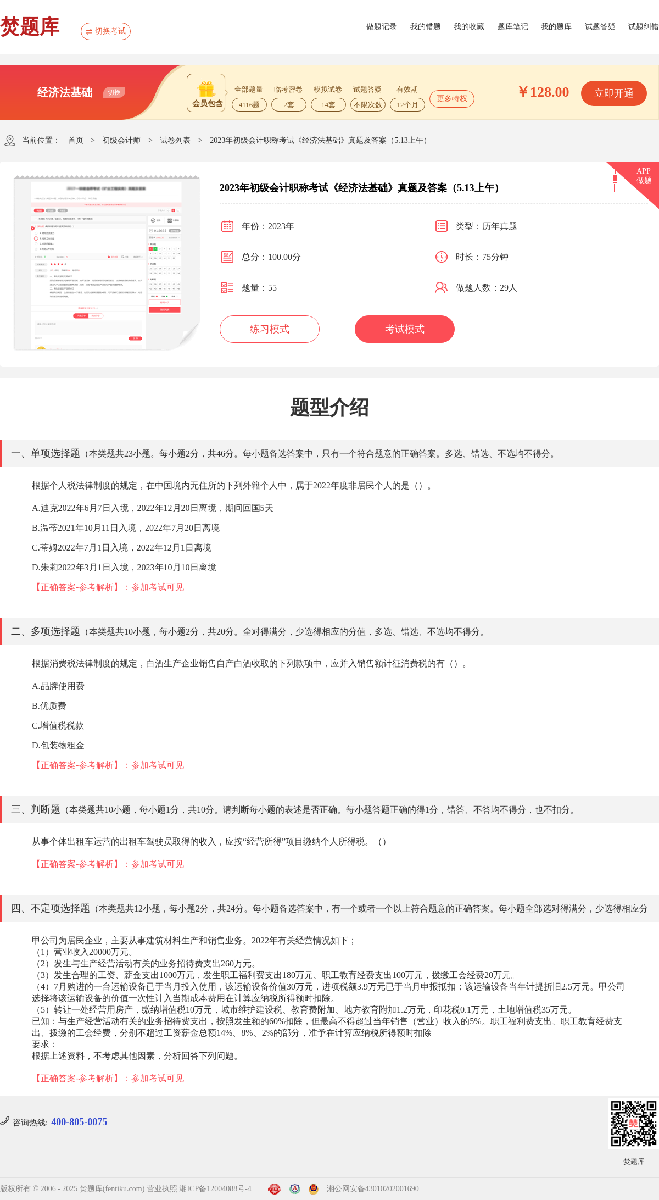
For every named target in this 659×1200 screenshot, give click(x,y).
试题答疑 (600, 27)
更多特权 (452, 99)
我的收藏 (469, 27)
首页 (75, 140)
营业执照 (162, 1189)
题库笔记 (513, 27)
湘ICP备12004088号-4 (215, 1189)
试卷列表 (175, 140)
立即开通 (614, 93)
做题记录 (381, 27)
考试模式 (405, 329)
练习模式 (269, 329)
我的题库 (556, 27)
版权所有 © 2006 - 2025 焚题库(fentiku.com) (72, 1189)
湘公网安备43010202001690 (373, 1189)
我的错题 (425, 27)
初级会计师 (121, 140)
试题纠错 (643, 27)
